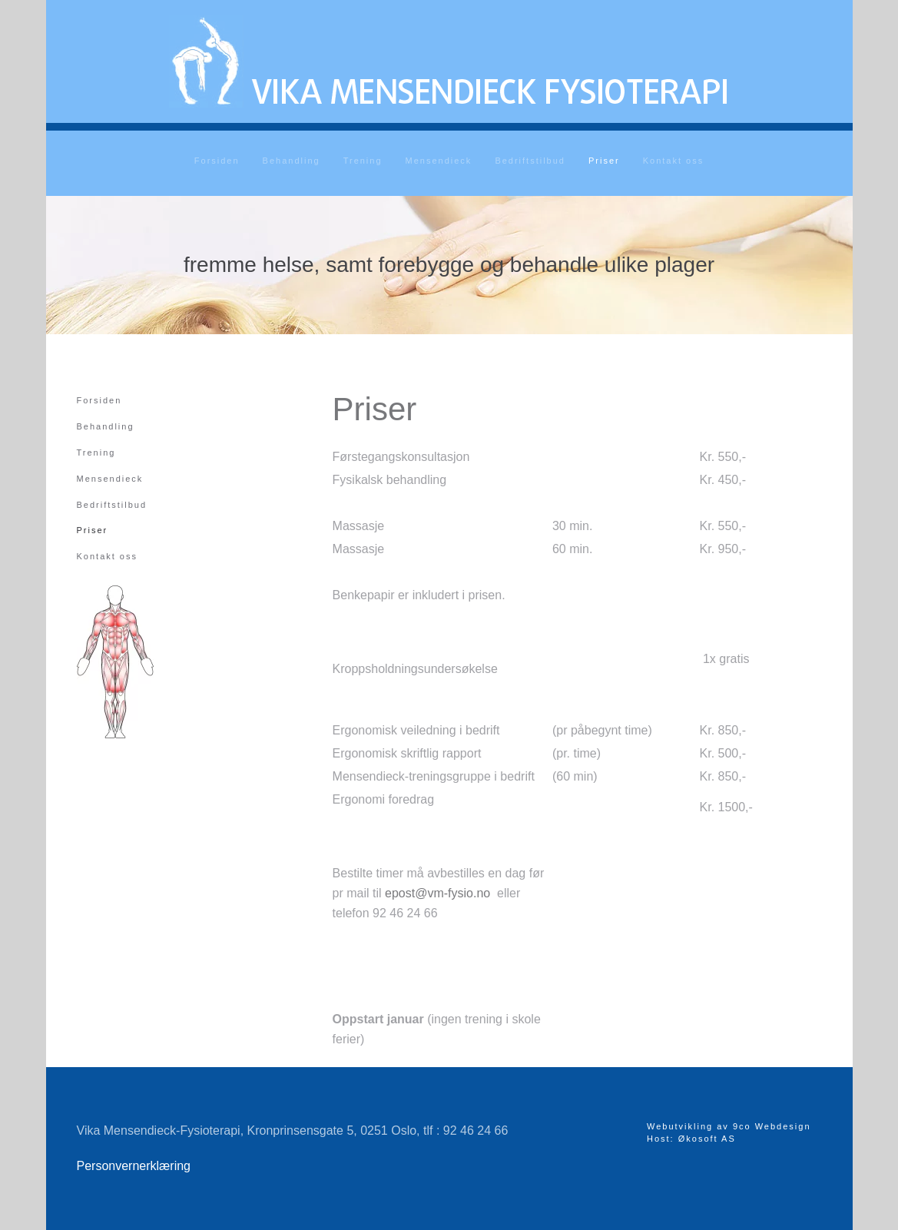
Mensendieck (439, 160)
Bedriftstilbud (530, 160)
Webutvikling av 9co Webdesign (729, 1126)
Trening (363, 160)
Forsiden (217, 160)
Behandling (291, 160)
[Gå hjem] (449, 61)
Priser (604, 160)
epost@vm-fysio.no (437, 893)
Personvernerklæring (134, 1165)
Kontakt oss (673, 160)
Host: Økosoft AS (691, 1138)
